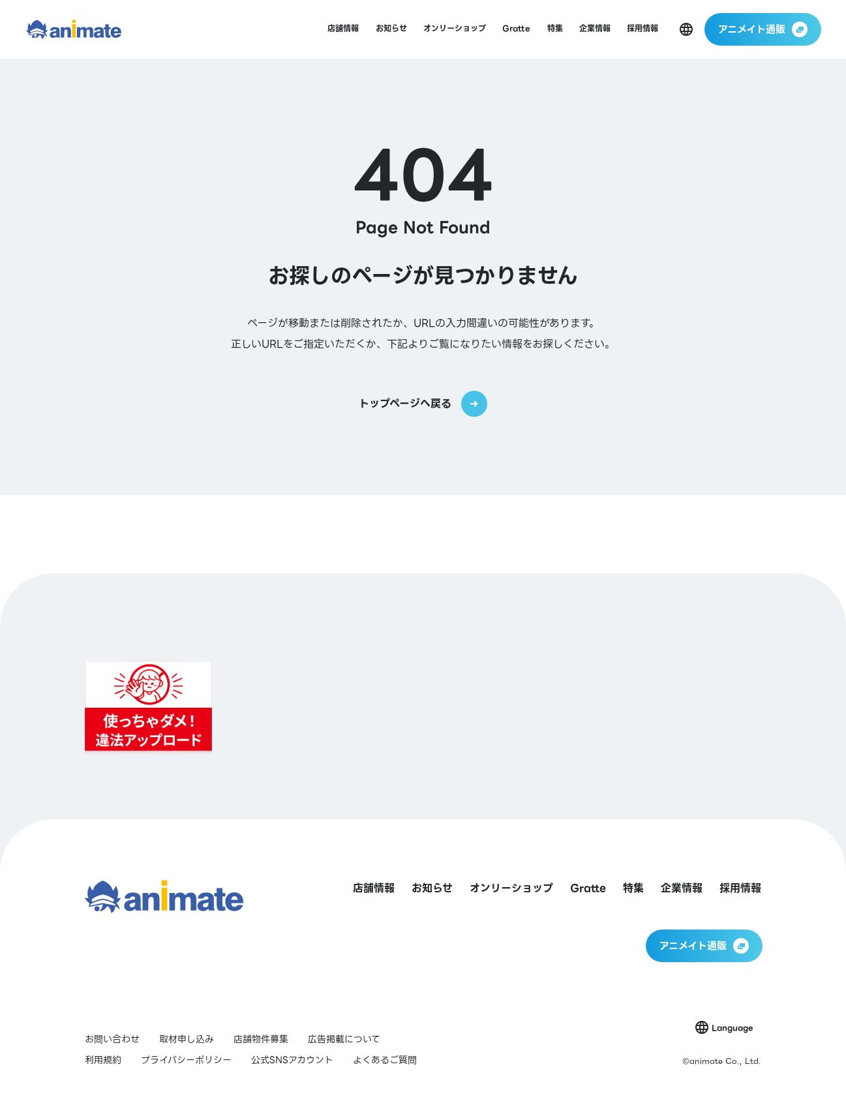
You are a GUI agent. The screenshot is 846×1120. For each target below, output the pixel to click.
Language (732, 1028)
